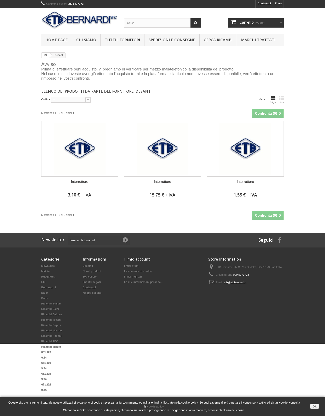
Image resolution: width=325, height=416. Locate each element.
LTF (43, 282)
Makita (45, 271)
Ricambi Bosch (51, 303)
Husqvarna (48, 276)
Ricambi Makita (51, 346)
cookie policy (155, 406)
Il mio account (137, 259)
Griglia (273, 100)
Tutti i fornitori (122, 39)
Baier (44, 292)
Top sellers (90, 276)
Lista (281, 100)
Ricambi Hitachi (51, 335)
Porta (44, 298)
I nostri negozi (92, 282)
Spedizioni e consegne (172, 39)
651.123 (46, 352)
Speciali (88, 265)
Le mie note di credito (138, 271)
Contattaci (264, 3)
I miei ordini (131, 265)
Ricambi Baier (50, 308)
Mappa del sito (92, 292)
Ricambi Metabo (51, 330)
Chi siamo (86, 39)
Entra (278, 3)
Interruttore (79, 182)
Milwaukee (48, 265)
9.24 (43, 357)
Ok (315, 406)
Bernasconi (48, 287)
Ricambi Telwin (51, 319)
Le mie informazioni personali (143, 282)
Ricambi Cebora (51, 314)
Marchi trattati (258, 39)
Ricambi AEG (49, 341)
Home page (56, 39)
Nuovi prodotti (92, 271)
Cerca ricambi (218, 39)
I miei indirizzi (133, 276)
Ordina (45, 99)
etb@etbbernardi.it (235, 282)
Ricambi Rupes (51, 325)
